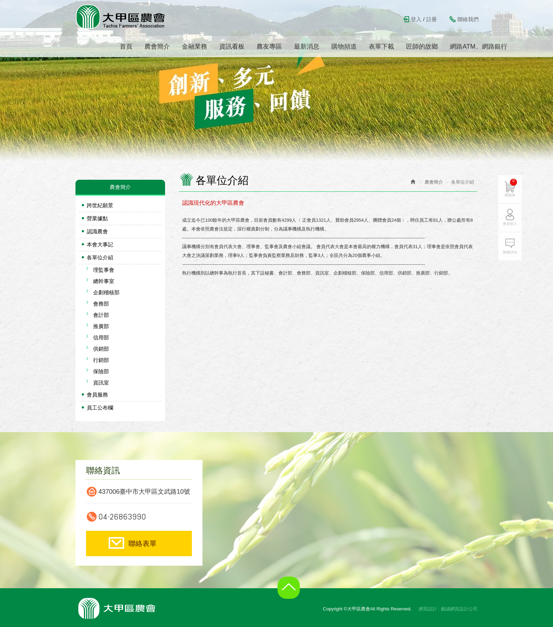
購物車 (512, 185)
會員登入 (512, 221)
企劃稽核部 (106, 292)
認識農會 (97, 231)
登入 (416, 19)
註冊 (431, 19)
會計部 (101, 315)
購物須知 (512, 250)
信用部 (101, 337)
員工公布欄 (100, 408)
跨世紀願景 (100, 205)
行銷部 (101, 360)
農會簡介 (434, 182)
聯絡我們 (468, 19)
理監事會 (103, 270)
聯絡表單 (142, 543)
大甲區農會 (120, 17)
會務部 (101, 304)
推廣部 (101, 326)
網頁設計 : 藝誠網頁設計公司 (448, 608)
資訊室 (101, 383)
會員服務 (97, 395)
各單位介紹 (100, 257)
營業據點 (97, 218)
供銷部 (101, 349)
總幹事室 (103, 281)
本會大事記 (100, 244)
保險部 (101, 371)
